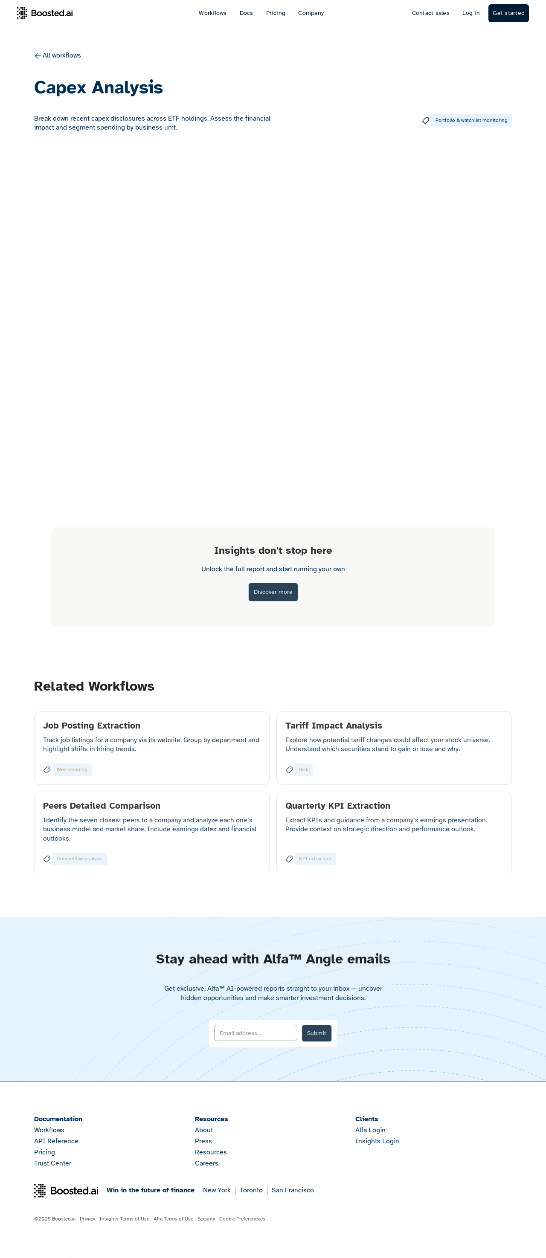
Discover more (273, 592)
